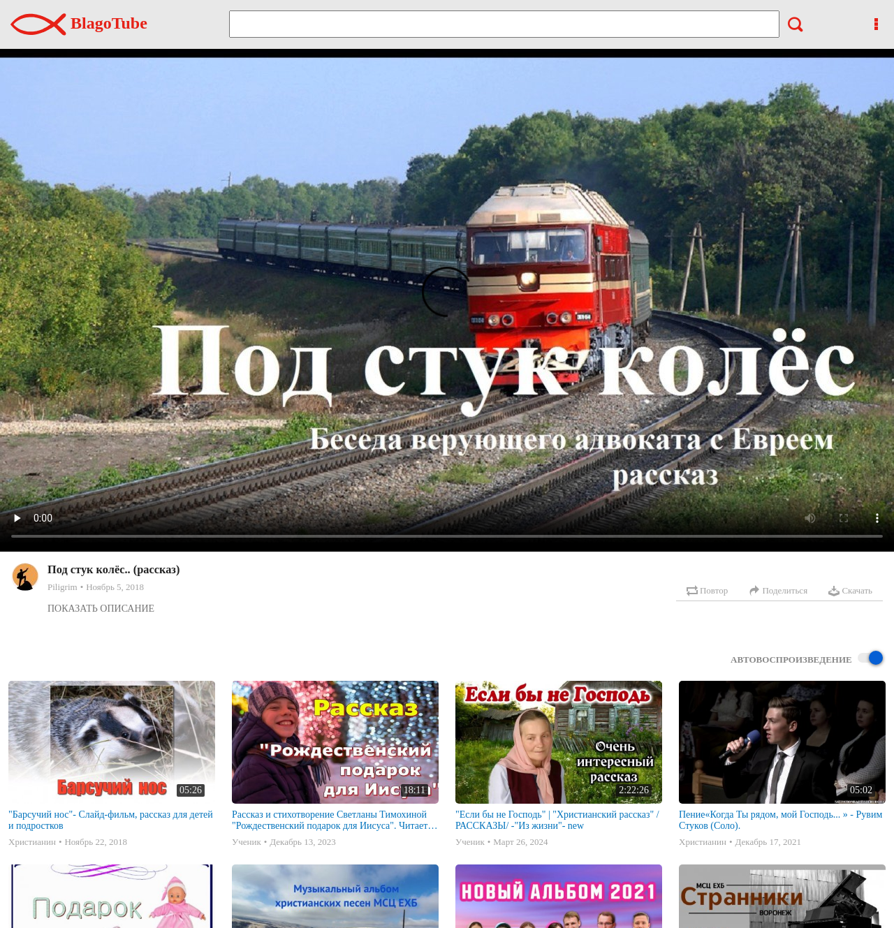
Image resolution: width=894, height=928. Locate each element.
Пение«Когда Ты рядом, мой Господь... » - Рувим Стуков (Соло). (780, 820)
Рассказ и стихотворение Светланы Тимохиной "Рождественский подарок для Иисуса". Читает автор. (329, 820)
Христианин (32, 842)
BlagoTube (78, 23)
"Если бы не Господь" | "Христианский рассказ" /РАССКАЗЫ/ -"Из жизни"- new (557, 820)
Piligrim (62, 587)
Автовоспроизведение (807, 659)
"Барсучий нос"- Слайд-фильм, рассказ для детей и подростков (110, 820)
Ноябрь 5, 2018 (115, 587)
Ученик (246, 842)
